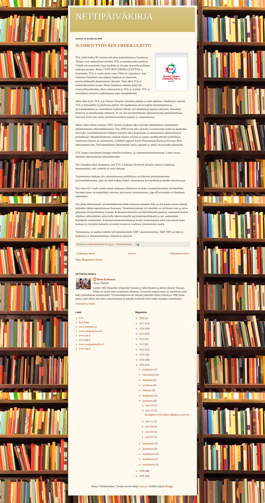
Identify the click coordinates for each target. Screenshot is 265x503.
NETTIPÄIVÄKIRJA (114, 16)
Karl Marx (84, 322)
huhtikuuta (148, 448)
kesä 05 (150, 437)
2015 (142, 334)
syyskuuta (147, 385)
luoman (143, 486)
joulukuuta (148, 369)
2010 (142, 359)
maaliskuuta (149, 454)
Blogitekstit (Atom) (92, 259)
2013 (142, 344)
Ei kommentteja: (124, 244)
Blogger (169, 486)
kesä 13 (150, 410)
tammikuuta (148, 464)
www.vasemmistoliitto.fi (91, 344)
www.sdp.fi (85, 340)
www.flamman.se (88, 326)
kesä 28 (150, 405)
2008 (142, 471)
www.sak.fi (85, 335)
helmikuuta (148, 459)
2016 (142, 328)
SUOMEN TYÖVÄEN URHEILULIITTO (113, 45)
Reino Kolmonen (106, 279)
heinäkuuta (148, 395)
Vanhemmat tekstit (179, 253)
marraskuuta (149, 374)
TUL (81, 318)
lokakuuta (147, 380)
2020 (142, 318)
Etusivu (132, 253)
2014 (142, 339)
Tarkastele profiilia (85, 303)
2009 (142, 365)
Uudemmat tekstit (85, 253)
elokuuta (147, 390)
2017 (142, 323)
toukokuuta (148, 443)
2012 (142, 349)
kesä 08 (150, 426)
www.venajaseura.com (90, 331)
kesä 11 (150, 421)
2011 (142, 354)
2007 (142, 476)
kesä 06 (150, 432)
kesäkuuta (147, 400)
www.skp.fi (85, 348)
